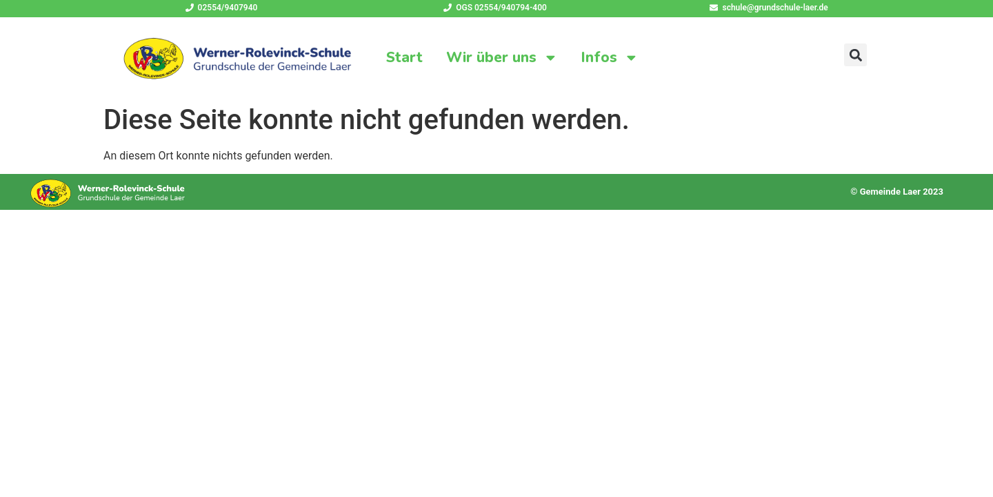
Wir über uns (502, 57)
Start (404, 57)
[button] (855, 54)
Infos (610, 57)
